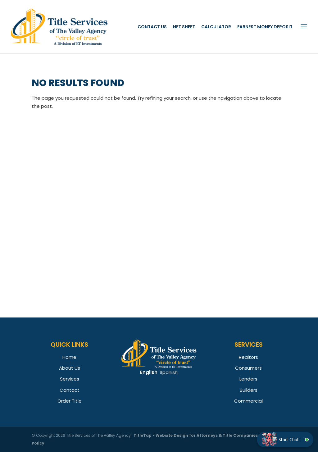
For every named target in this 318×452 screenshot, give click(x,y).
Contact (70, 390)
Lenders (248, 379)
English (148, 372)
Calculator (216, 27)
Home (69, 357)
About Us (69, 368)
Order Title (69, 401)
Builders (248, 390)
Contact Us (152, 27)
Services (69, 379)
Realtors (248, 357)
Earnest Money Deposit (265, 27)
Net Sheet (184, 27)
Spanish (169, 372)
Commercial (248, 401)
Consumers (248, 368)
